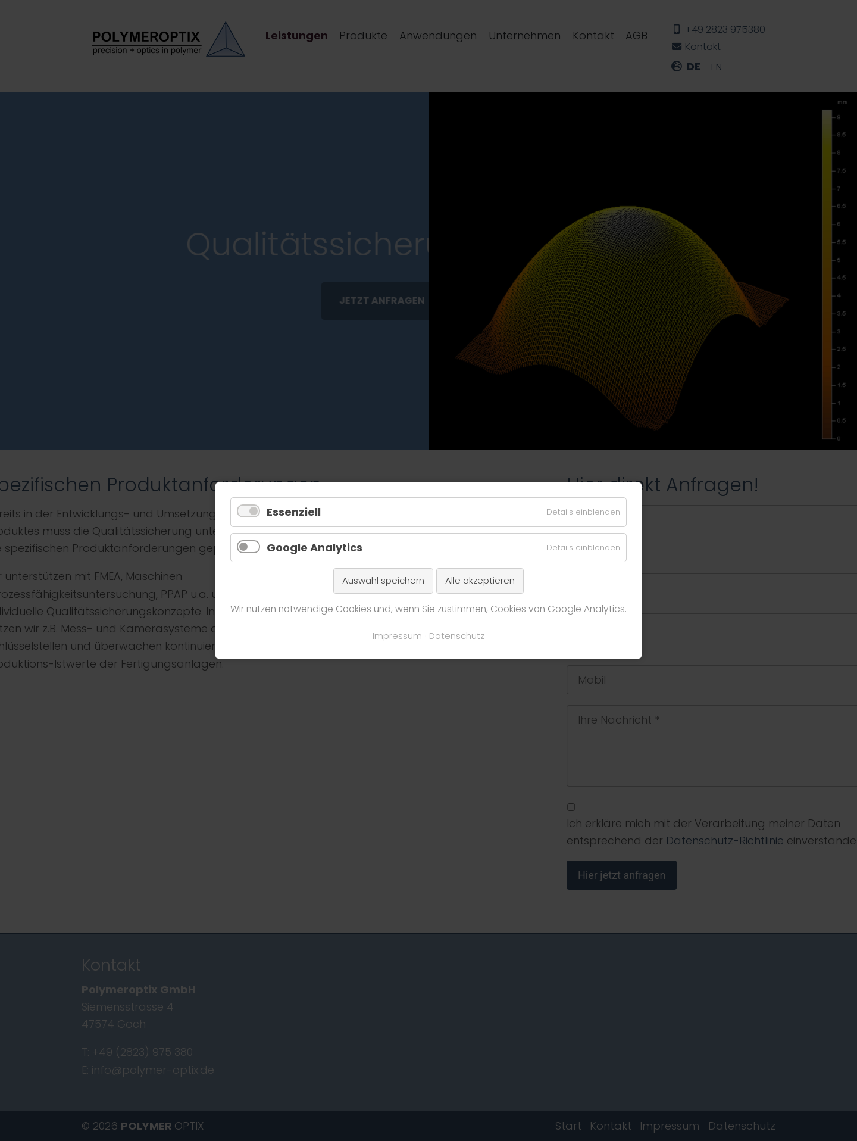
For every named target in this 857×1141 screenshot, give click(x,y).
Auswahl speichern (383, 580)
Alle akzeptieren (480, 580)
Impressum (397, 636)
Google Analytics (314, 547)
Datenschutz (456, 636)
